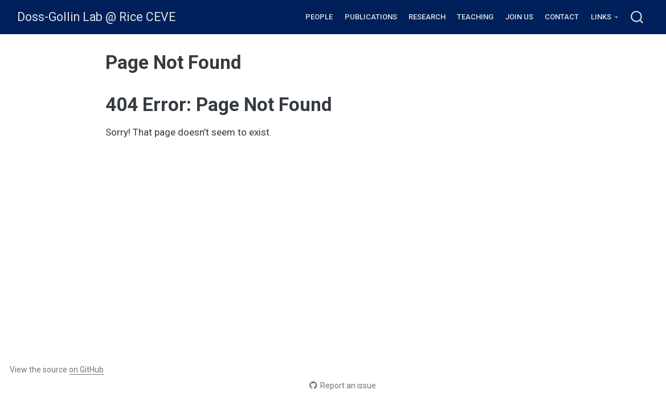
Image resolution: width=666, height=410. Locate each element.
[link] (604, 17)
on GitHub (86, 369)
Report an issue (342, 385)
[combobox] (637, 17)
